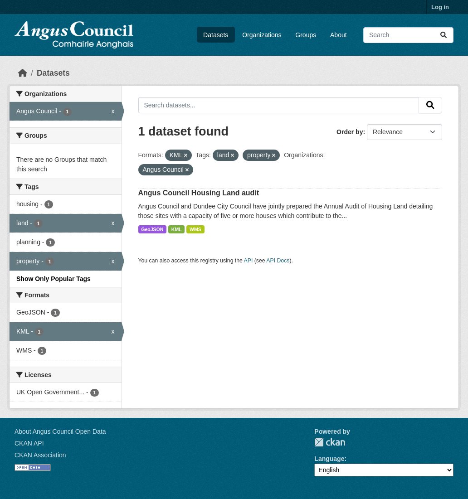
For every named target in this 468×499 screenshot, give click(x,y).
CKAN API (29, 443)
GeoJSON (152, 229)
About (338, 35)
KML (176, 229)
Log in (440, 7)
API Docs (277, 260)
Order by (349, 132)
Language (329, 458)
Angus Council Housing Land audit (198, 193)
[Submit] (443, 35)
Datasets (215, 35)
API (248, 260)
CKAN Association (40, 455)
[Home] (22, 73)
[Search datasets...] (408, 35)
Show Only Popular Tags (53, 278)
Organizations (261, 35)
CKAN (329, 442)
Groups (305, 35)
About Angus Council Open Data (60, 431)
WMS (195, 229)
